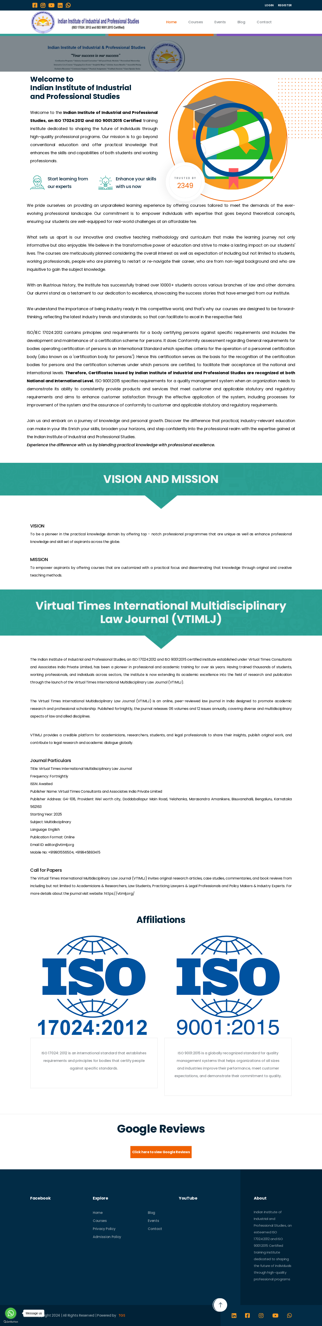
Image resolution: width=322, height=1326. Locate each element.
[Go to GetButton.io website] (11, 1321)
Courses (195, 22)
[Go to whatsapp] (10, 1313)
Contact (264, 22)
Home (171, 22)
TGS (122, 1315)
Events (220, 22)
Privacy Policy (104, 1228)
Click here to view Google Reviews (161, 1152)
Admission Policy (107, 1236)
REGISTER (285, 5)
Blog (241, 22)
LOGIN (269, 5)
